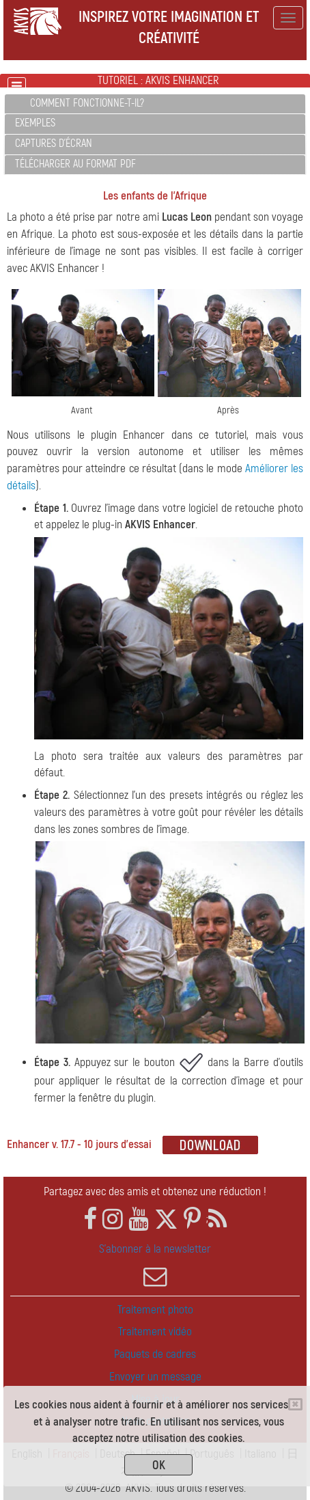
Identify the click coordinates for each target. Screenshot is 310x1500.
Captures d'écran (53, 143)
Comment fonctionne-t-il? (87, 103)
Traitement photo (155, 1310)
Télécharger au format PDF (75, 164)
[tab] (155, 104)
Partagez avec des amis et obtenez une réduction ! (155, 1191)
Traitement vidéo (155, 1331)
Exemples (35, 123)
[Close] (295, 1404)
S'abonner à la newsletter (155, 1265)
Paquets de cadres (155, 1354)
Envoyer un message (155, 1376)
